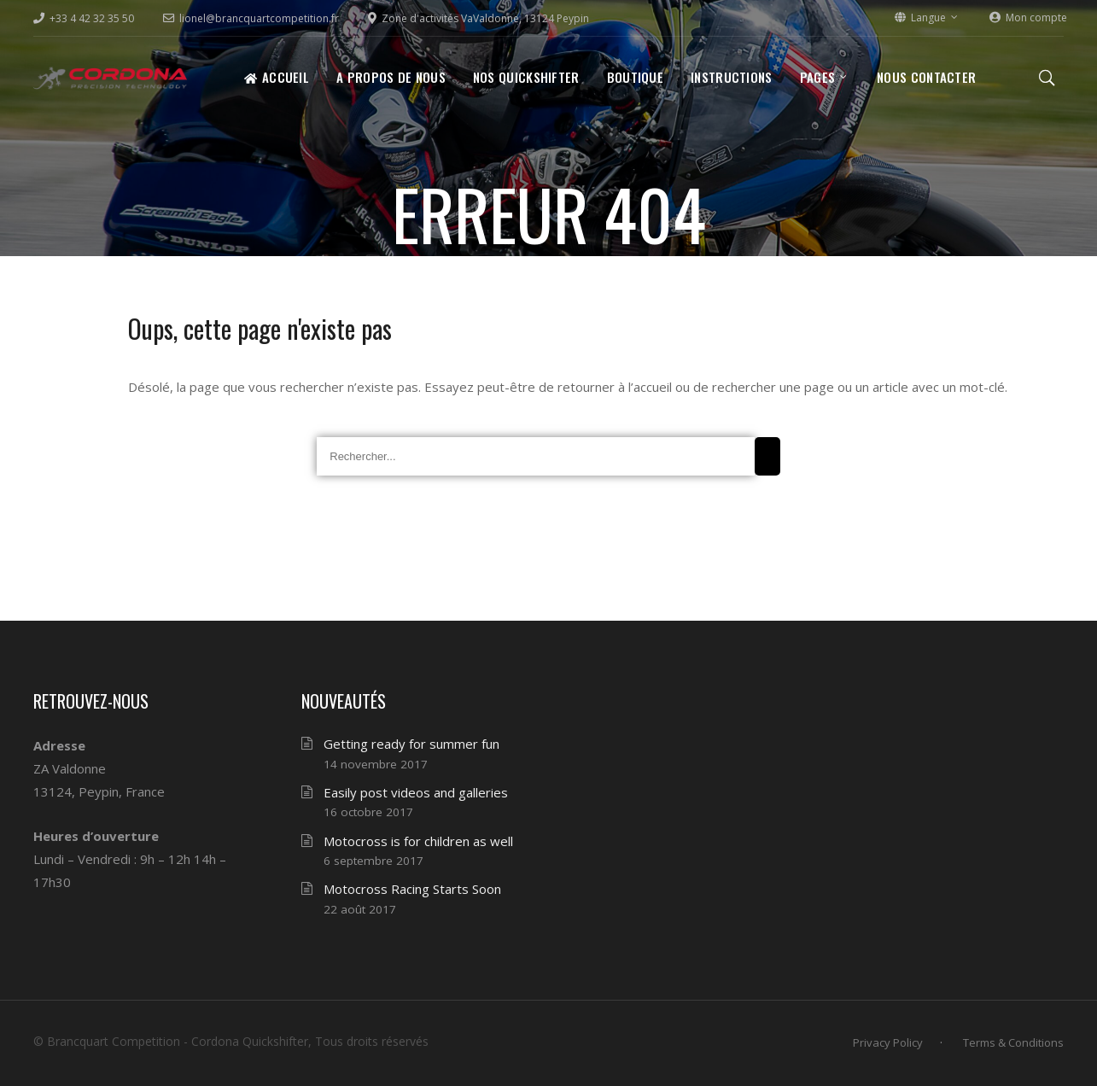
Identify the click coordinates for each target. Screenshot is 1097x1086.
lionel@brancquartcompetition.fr (251, 18)
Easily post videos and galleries (416, 792)
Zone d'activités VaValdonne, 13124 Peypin (478, 18)
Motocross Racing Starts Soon (412, 888)
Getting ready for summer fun (411, 743)
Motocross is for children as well (418, 841)
